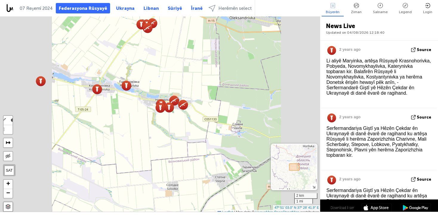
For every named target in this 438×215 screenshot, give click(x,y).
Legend (405, 8)
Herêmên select (230, 8)
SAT (9, 170)
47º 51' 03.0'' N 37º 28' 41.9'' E (296, 207)
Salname (380, 8)
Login (427, 8)
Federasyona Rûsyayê (83, 8)
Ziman (356, 8)
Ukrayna (125, 8)
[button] (147, 28)
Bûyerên (333, 8)
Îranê (197, 8)
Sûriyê (175, 8)
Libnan (151, 8)
